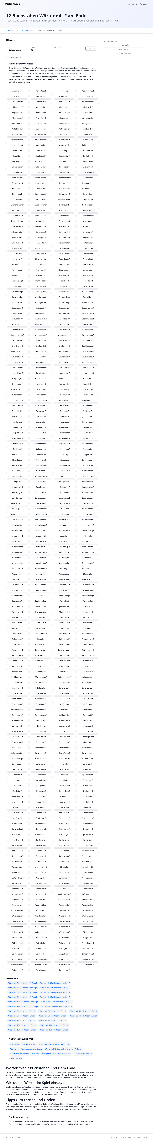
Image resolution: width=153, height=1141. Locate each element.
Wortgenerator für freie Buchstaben (56, 1053)
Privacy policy (142, 1137)
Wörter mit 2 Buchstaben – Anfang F (22, 983)
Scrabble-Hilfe (16, 1058)
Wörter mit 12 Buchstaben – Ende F (22, 1030)
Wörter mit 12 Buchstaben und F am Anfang (63, 1049)
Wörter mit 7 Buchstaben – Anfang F (55, 992)
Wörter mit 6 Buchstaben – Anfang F (22, 992)
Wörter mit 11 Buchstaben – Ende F (54, 1025)
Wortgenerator (132, 4)
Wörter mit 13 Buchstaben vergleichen (26, 1049)
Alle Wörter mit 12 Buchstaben (22, 1044)
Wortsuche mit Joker (124, 53)
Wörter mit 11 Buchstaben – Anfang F (56, 1002)
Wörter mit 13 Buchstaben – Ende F (54, 1030)
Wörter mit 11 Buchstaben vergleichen (54, 1044)
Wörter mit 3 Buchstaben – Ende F (52, 1011)
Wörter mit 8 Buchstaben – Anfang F (22, 997)
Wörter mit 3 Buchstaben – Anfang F (55, 983)
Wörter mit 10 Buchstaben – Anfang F (23, 1002)
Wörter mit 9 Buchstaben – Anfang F (55, 997)
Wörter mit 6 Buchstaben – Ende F (52, 1016)
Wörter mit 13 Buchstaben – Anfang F (56, 1006)
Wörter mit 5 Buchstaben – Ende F (21, 1016)
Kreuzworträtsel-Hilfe (83, 1053)
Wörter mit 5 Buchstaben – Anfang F (55, 988)
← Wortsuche (124, 45)
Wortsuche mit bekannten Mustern (24, 1053)
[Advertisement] (124, 74)
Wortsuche (143, 4)
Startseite (9, 31)
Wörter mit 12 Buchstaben (24, 31)
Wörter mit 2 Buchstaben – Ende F (21, 1011)
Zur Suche (91, 48)
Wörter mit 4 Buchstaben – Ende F (83, 1011)
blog (112, 1137)
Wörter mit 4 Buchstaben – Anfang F (22, 988)
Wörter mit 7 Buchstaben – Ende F (83, 1016)
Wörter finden (12, 3)
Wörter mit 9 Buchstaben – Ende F (52, 1020)
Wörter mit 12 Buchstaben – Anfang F (23, 1006)
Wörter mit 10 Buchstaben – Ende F (22, 1025)
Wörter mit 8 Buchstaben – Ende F (21, 1020)
